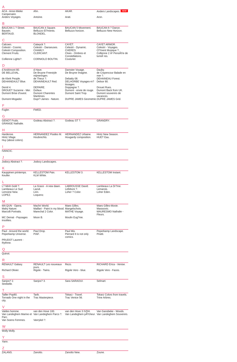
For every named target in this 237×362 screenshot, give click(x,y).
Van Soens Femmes (13, 320)
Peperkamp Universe (14, 234)
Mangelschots (73, 208)
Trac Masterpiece (43, 297)
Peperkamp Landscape (110, 231)
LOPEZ (6, 194)
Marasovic (102, 208)
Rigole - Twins (41, 270)
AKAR (68, 11)
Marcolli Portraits (11, 211)
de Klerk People (11, 78)
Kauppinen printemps (14, 172)
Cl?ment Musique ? (108, 50)
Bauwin (6, 30)
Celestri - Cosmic (11, 47)
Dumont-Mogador (12, 99)
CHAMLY (38, 50)
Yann (5, 341)
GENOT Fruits (10, 120)
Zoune (100, 352)
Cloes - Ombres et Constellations (75, 55)
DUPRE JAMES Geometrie (80, 99)
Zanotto (37, 352)
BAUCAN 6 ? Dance (108, 27)
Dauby (100, 69)
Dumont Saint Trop (75, 93)
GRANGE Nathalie (12, 123)
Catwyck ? (39, 44)
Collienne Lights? (11, 59)
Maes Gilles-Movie (107, 205)
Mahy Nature (9, 208)
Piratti (100, 234)
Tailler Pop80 (9, 294)
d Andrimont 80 (10, 69)
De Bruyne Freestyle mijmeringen (45, 74)
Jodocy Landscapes (44, 161)
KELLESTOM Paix (43, 172)
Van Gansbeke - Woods (110, 311)
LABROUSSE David (76, 186)
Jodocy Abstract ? (12, 161)
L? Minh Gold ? (10, 186)
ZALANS (7, 352)
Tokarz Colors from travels (111, 294)
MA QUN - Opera (11, 205)
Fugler (5, 109)
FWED (37, 109)
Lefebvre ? (71, 189)
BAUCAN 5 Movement (77, 27)
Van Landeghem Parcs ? (47, 314)
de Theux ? (39, 78)
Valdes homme (10, 311)
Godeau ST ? (72, 120)
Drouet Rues (104, 87)
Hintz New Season (107, 134)
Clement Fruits (10, 53)
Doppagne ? (72, 87)
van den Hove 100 (43, 311)
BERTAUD (8, 33)
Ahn (35, 11)
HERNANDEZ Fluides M (47, 134)
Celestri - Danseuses (45, 47)
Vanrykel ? (39, 320)
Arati (67, 17)
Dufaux (37, 90)
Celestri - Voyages (107, 47)
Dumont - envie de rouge (79, 90)
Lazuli (36, 189)
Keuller (6, 175)
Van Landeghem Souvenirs (112, 314)
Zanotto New (72, 352)
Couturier (70, 59)
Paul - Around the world (15, 231)
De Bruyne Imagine (76, 72)
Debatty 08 (71, 78)
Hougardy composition (77, 137)
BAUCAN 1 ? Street (13, 27)
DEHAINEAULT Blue (13, 81)
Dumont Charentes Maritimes (44, 95)
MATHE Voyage (74, 211)
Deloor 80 (102, 81)
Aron (99, 17)
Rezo (68, 264)
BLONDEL (39, 33)
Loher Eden (103, 191)
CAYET (69, 44)
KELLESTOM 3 (73, 172)
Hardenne (7, 134)
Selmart (101, 280)
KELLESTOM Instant (108, 172)
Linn (35, 191)
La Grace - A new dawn (46, 186)
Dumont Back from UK (109, 90)
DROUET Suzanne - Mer (16, 90)
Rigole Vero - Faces (108, 270)
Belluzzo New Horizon (109, 30)
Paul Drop (39, 231)
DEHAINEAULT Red (44, 81)
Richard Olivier (10, 270)
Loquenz (38, 194)
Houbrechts (40, 137)
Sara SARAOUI (74, 280)
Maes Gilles (71, 205)
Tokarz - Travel (73, 294)
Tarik (36, 294)
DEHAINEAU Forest (108, 78)
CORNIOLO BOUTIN (45, 59)
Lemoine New (10, 191)
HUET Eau (103, 137)
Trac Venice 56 (73, 297)
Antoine (37, 17)
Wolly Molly (8, 330)
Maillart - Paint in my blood (48, 208)
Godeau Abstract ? (44, 120)
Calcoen (6, 44)
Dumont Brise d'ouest (14, 93)
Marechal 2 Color (43, 211)
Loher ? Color (73, 191)
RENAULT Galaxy (12, 264)
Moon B (37, 217)
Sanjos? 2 (7, 280)
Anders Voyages (11, 17)
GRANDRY (103, 120)
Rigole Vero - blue (75, 270)
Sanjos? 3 (39, 280)
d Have (37, 69)
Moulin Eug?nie (74, 217)
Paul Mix (70, 231)
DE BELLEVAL (10, 72)
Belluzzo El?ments (43, 30)
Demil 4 (6, 87)
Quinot (5, 253)
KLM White (39, 175)
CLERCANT (40, 53)
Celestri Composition (13, 50)
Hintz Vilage (8, 137)
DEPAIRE (38, 87)
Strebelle (7, 283)
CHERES (70, 50)
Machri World (40, 205)
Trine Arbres (104, 297)
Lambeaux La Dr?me (109, 186)
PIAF (36, 234)
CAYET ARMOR (106, 44)
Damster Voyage (74, 69)
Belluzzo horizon (74, 30)
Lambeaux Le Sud (12, 189)
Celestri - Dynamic (75, 47)
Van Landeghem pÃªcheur (80, 314)
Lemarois (102, 189)
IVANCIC (7, 150)
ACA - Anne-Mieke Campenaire (12, 13)
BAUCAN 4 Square (44, 27)
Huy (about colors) (12, 140)
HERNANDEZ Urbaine (78, 134)
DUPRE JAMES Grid (108, 99)
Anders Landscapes (108, 11)
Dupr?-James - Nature (46, 99)
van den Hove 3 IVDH (77, 311)
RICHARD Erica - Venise (111, 264)
